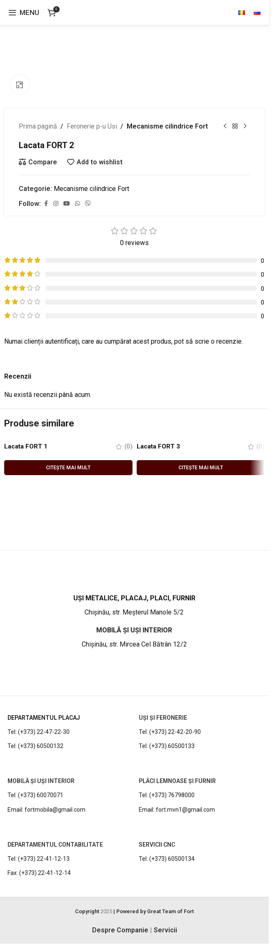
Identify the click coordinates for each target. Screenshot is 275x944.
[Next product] (245, 126)
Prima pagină (38, 126)
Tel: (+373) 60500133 (167, 746)
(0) (128, 446)
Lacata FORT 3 (159, 446)
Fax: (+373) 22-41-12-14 (39, 873)
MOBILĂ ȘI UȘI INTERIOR (41, 781)
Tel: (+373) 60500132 (35, 746)
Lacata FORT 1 (27, 446)
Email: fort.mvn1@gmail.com (177, 809)
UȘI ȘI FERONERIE (163, 717)
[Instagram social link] (56, 203)
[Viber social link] (87, 203)
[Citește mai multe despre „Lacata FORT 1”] (68, 467)
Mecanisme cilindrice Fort (167, 126)
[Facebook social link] (46, 203)
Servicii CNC (157, 845)
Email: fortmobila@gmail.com (46, 809)
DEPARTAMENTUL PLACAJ (44, 717)
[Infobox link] (134, 605)
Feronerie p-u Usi (92, 126)
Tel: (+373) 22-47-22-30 (39, 732)
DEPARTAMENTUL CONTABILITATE (55, 845)
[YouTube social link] (66, 203)
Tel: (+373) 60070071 (35, 795)
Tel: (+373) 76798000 (167, 795)
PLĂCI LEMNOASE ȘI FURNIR (177, 781)
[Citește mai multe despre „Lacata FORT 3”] (201, 467)
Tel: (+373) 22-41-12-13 (39, 859)
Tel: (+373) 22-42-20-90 (170, 732)
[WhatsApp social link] (77, 203)
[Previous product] (225, 126)
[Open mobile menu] (23, 12)
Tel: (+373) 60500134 (167, 859)
